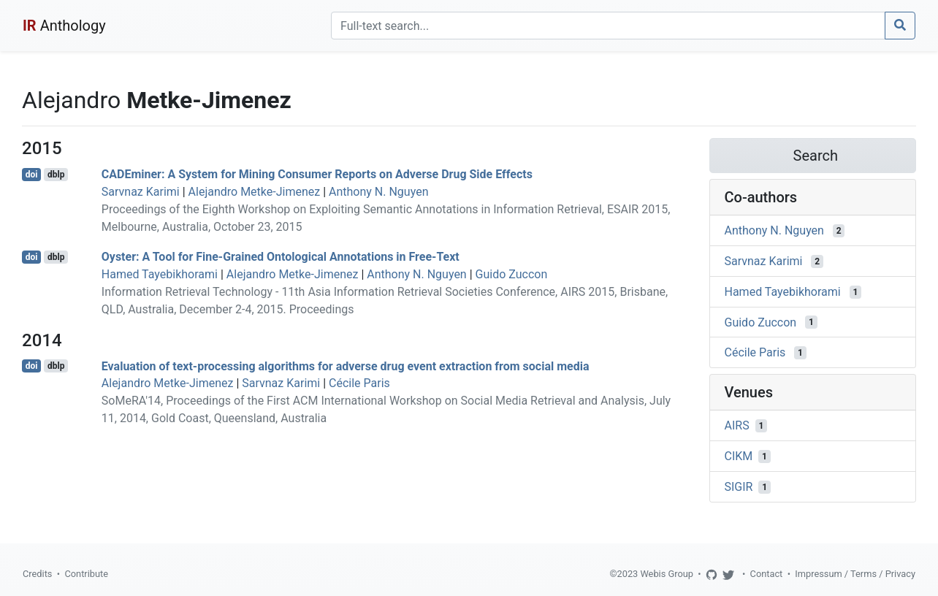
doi (32, 174)
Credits (37, 573)
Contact (766, 573)
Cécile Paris (359, 383)
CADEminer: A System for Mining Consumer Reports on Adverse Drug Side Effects (317, 174)
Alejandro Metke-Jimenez (254, 192)
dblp (55, 174)
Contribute (86, 573)
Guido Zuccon (512, 274)
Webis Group (666, 573)
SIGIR (739, 487)
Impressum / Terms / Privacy (855, 573)
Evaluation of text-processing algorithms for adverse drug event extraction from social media (346, 365)
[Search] (608, 25)
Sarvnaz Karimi (141, 192)
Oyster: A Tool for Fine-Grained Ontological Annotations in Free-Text (281, 257)
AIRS (737, 425)
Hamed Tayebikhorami (160, 274)
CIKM (739, 456)
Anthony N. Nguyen (378, 192)
